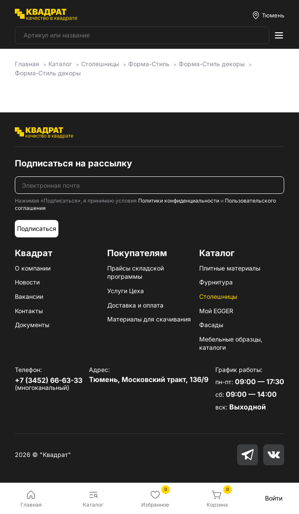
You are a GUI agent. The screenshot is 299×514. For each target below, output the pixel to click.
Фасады (211, 324)
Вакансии (29, 296)
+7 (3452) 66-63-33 (48, 380)
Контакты (29, 310)
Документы (32, 324)
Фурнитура (216, 282)
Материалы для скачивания (149, 319)
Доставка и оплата (135, 305)
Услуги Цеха (125, 290)
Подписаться (36, 228)
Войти (273, 498)
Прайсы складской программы (135, 272)
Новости (27, 282)
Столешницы (218, 296)
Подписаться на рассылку (73, 163)
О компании (33, 268)
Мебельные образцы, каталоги (230, 343)
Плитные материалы (229, 268)
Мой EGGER (216, 310)
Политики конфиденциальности (178, 200)
